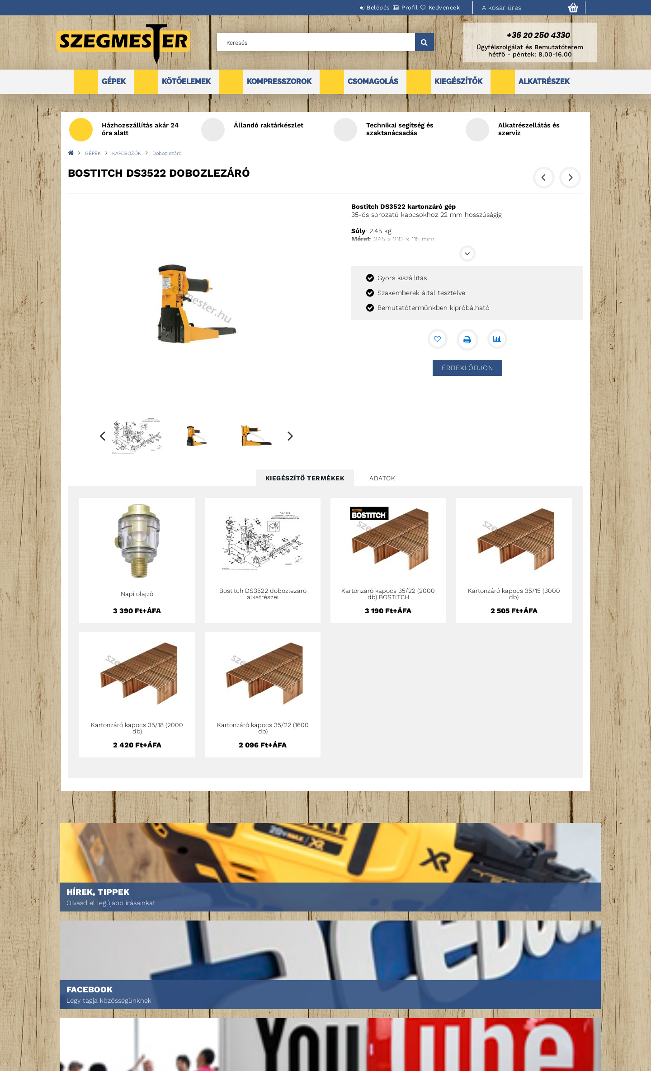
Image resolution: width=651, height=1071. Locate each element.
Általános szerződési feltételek (352, 994)
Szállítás (317, 1032)
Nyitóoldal (70, 994)
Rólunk (64, 1032)
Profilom (192, 1019)
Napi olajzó (137, 593)
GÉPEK (114, 81)
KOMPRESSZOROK (279, 81)
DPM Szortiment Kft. (457, 1040)
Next (290, 435)
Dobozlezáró (166, 153)
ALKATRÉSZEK (544, 81)
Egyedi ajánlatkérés (84, 1019)
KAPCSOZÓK (126, 153)
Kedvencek (439, 7)
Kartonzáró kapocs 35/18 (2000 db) (137, 728)
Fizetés (314, 1019)
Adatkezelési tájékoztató (341, 1007)
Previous (102, 435)
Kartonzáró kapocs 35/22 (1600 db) (263, 728)
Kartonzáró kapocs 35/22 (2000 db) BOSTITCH (388, 594)
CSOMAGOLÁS (373, 81)
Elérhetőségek (326, 1045)
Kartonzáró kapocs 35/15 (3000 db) (514, 594)
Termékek (68, 1007)
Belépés (351, 7)
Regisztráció (198, 1007)
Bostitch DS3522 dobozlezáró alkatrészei (263, 594)
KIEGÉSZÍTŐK (458, 81)
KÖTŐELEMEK (186, 81)
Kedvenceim (196, 1045)
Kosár (188, 1032)
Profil (393, 7)
